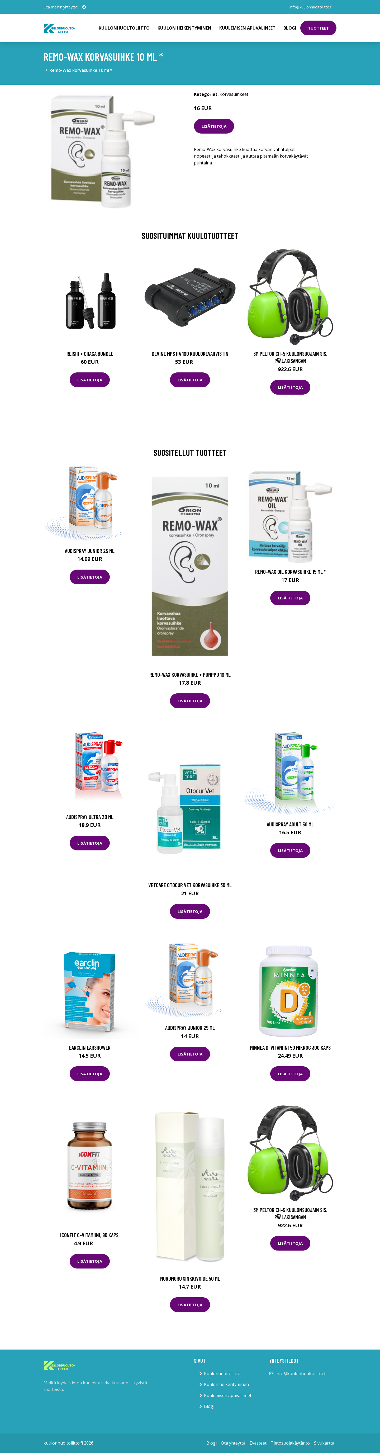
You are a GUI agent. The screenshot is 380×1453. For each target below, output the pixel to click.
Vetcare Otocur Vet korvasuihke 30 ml (190, 885)
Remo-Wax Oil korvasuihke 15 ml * (290, 571)
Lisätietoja (214, 126)
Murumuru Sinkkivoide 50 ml (190, 1278)
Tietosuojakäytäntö (290, 1443)
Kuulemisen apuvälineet (247, 28)
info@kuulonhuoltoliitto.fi (310, 7)
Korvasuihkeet (234, 94)
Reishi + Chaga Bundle (89, 353)
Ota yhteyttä (233, 1443)
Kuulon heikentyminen (184, 28)
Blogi (289, 28)
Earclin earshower (90, 1047)
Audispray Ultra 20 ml (89, 816)
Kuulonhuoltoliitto (124, 28)
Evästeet (258, 1443)
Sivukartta (324, 1443)
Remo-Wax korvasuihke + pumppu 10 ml (190, 674)
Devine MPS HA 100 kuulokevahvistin (190, 353)
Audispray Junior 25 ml (90, 550)
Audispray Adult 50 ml (290, 824)
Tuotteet (318, 28)
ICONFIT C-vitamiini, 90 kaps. (90, 1235)
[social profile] (84, 7)
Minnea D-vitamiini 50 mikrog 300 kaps (290, 1047)
